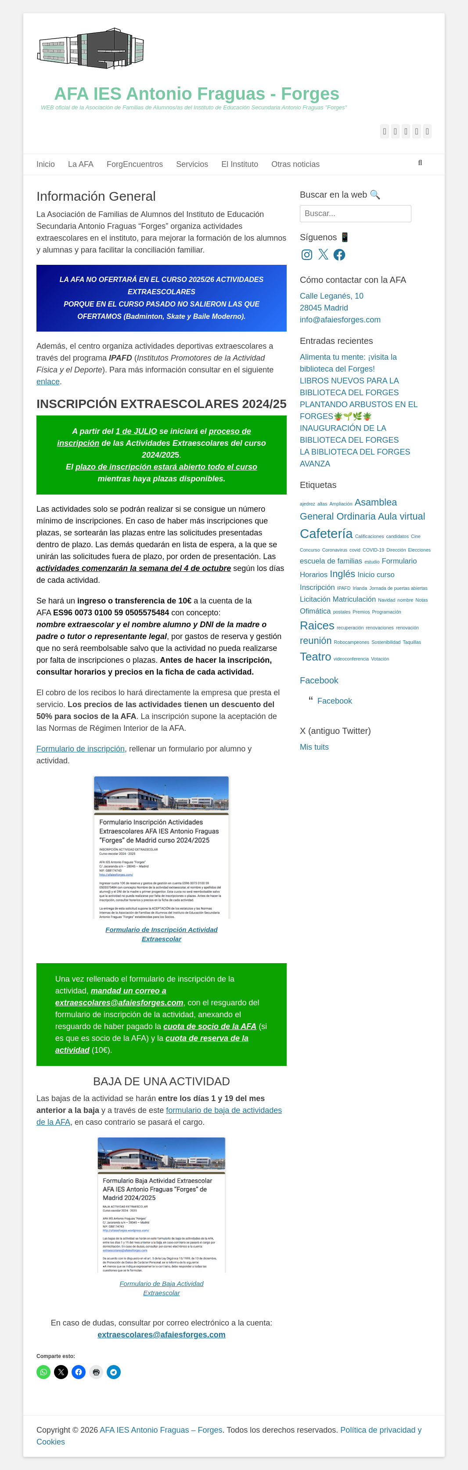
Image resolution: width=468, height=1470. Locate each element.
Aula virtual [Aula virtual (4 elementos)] (401, 516)
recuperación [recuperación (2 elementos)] (350, 627)
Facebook (319, 680)
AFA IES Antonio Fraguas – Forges (161, 1430)
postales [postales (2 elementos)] (342, 611)
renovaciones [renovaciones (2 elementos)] (380, 627)
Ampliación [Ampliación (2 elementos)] (341, 503)
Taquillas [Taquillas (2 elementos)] (412, 642)
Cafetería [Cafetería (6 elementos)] (326, 533)
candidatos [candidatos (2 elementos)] (397, 536)
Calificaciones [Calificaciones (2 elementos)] (369, 536)
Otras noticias (295, 164)
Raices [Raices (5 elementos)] (317, 625)
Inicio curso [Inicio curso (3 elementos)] (376, 575)
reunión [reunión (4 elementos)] (316, 640)
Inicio (45, 164)
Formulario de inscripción (80, 748)
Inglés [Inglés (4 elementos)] (342, 573)
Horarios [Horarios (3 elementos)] (314, 575)
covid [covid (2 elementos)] (354, 550)
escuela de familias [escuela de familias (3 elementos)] (331, 561)
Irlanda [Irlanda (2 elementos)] (360, 588)
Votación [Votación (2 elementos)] (380, 658)
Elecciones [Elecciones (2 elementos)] (419, 550)
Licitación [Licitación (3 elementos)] (315, 599)
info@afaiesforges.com (340, 319)
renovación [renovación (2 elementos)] (407, 627)
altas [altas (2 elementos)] (322, 503)
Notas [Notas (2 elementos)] (422, 600)
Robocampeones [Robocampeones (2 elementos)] (352, 642)
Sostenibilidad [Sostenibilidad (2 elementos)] (385, 642)
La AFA (81, 164)
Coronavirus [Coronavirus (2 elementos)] (334, 550)
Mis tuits (314, 747)
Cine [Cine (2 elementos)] (416, 536)
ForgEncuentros (135, 164)
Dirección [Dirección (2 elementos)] (396, 550)
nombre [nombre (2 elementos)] (405, 600)
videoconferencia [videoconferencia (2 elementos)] (351, 658)
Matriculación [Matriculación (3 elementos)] (354, 599)
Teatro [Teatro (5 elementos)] (315, 656)
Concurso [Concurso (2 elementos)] (310, 550)
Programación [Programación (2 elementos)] (386, 611)
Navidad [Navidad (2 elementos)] (386, 600)
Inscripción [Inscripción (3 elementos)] (317, 587)
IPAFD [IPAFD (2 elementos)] (344, 588)
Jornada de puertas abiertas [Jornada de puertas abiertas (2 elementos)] (398, 588)
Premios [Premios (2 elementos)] (361, 611)
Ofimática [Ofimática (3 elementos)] (315, 611)
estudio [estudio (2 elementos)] (371, 561)
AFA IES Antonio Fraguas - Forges (196, 93)
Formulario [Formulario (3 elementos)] (399, 561)
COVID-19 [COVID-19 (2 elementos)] (373, 550)
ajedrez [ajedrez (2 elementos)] (307, 503)
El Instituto (239, 164)
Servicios (192, 164)
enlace (48, 381)
